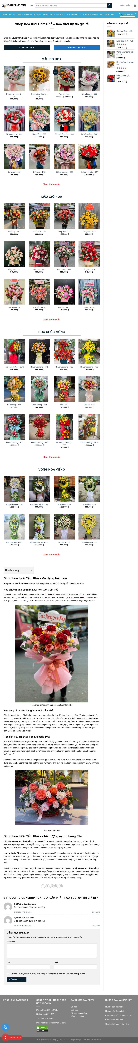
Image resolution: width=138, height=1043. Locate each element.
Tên (8, 962)
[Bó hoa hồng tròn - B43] (64, 118)
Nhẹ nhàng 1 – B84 (89, 94)
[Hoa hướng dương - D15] (39, 78)
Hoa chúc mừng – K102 (14, 367)
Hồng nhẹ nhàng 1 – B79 (14, 95)
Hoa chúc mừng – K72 (14, 443)
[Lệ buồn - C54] (64, 527)
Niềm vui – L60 (39, 269)
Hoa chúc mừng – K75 (89, 367)
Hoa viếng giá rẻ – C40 (39, 504)
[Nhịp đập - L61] (14, 216)
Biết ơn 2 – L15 (64, 307)
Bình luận (11, 941)
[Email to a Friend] (52, 886)
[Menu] (31, 5)
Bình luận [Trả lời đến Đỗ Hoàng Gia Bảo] (96, 912)
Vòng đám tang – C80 (14, 504)
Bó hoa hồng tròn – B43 (64, 134)
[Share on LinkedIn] (61, 886)
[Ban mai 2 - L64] (39, 216)
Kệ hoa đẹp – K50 (14, 405)
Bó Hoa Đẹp (49, 14)
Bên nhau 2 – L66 (64, 269)
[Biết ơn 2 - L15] (64, 292)
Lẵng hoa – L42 (89, 232)
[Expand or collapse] (31, 570)
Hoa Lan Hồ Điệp (107, 15)
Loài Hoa (18, 14)
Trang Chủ (6, 15)
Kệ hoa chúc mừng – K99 (64, 443)
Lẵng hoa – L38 (14, 269)
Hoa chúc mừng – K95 (64, 367)
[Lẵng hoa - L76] (89, 254)
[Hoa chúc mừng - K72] (14, 427)
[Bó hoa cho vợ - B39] (14, 118)
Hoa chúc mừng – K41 (39, 367)
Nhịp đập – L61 (14, 232)
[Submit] (109, 5)
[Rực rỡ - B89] (64, 78)
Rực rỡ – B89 (64, 94)
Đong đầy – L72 (64, 232)
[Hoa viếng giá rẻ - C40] (39, 489)
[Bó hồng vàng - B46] (89, 118)
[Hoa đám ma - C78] (89, 527)
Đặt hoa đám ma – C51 (39, 542)
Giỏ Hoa (60, 14)
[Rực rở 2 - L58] (39, 292)
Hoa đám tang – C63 (14, 542)
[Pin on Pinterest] (56, 886)
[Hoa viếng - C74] (64, 489)
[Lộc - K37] (64, 389)
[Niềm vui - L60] (39, 254)
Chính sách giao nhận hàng (117, 1024)
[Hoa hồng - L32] (14, 292)
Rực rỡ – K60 (89, 405)
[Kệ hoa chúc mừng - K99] (64, 427)
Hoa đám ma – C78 (89, 542)
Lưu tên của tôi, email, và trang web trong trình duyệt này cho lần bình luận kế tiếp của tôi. (48, 974)
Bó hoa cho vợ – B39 (14, 134)
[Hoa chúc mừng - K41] (39, 351)
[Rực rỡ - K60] (89, 389)
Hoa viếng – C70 (89, 504)
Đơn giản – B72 (39, 172)
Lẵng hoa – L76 (89, 269)
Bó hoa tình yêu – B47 (89, 172)
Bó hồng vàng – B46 (89, 134)
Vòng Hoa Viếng (90, 14)
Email (56, 962)
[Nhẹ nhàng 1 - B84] (89, 78)
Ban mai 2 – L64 (39, 232)
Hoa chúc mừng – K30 (39, 443)
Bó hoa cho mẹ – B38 (64, 172)
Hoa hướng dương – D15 (39, 95)
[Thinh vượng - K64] (39, 389)
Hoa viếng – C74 (64, 504)
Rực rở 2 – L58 (39, 307)
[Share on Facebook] (43, 886)
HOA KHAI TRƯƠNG (32, 14)
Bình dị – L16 (89, 307)
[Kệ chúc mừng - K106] (89, 427)
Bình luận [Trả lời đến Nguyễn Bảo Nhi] (96, 925)
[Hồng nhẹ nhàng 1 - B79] (14, 78)
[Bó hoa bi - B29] (14, 156)
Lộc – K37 (64, 405)
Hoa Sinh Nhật (74, 14)
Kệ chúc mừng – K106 (89, 443)
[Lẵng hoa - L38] (14, 254)
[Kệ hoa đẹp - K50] (14, 389)
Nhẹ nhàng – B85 (39, 134)
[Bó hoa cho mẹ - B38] (64, 156)
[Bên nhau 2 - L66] (64, 254)
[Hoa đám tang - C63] (14, 527)
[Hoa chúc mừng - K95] (64, 351)
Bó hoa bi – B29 (14, 172)
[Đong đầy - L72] (64, 216)
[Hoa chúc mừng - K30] (39, 427)
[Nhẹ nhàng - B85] (39, 118)
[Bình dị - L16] (89, 292)
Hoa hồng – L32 (14, 307)
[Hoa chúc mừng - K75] (89, 351)
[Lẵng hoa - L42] (89, 216)
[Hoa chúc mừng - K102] (14, 351)
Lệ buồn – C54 (64, 542)
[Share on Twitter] (47, 886)
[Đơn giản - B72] (39, 156)
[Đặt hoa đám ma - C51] (39, 527)
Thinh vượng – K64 (39, 405)
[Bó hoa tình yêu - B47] (89, 156)
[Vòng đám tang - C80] (14, 489)
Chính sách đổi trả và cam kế (118, 1015)
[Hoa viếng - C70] (89, 489)
